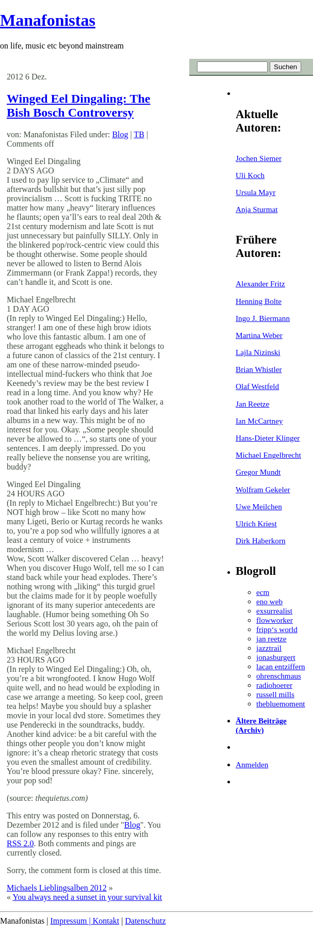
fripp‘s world (277, 629)
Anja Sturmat (256, 209)
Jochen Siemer (259, 158)
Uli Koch (250, 175)
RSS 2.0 (20, 843)
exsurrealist (274, 610)
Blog (120, 134)
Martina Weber (259, 335)
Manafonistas (47, 20)
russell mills (275, 694)
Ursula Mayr (255, 192)
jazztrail (269, 647)
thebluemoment (280, 703)
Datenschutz (145, 920)
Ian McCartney (259, 420)
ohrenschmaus (278, 675)
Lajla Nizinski (258, 352)
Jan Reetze (252, 403)
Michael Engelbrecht (268, 454)
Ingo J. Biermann (263, 318)
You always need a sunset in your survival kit (87, 897)
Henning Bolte (259, 301)
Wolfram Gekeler (263, 489)
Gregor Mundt (258, 472)
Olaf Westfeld (257, 386)
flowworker (274, 620)
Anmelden (252, 764)
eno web (269, 601)
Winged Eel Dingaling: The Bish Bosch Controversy (79, 105)
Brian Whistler (259, 369)
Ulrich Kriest (256, 523)
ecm (262, 592)
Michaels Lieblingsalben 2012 (57, 887)
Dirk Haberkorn (261, 540)
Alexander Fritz (260, 283)
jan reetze (271, 638)
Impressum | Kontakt (84, 920)
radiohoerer (274, 685)
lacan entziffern (280, 666)
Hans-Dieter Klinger (268, 437)
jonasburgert (275, 657)
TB (139, 134)
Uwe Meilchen (259, 506)
